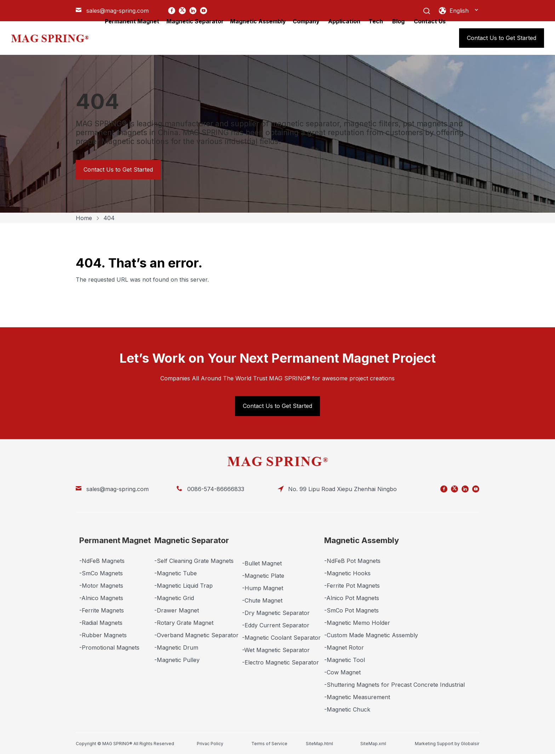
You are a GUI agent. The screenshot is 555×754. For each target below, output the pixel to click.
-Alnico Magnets (101, 598)
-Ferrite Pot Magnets (352, 585)
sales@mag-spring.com (117, 489)
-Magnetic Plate (263, 575)
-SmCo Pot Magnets (351, 610)
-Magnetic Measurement (357, 697)
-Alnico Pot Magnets (351, 598)
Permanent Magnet (115, 540)
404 (109, 217)
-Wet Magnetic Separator (276, 650)
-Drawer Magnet (176, 610)
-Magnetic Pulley (177, 659)
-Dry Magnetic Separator (276, 612)
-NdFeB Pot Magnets (352, 560)
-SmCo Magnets (101, 573)
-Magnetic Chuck (347, 709)
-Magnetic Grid (174, 598)
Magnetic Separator (191, 540)
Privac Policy (210, 743)
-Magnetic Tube (175, 573)
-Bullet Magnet (262, 563)
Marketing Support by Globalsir (447, 743)
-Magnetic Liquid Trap (183, 585)
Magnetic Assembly (361, 540)
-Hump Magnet (262, 588)
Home (84, 217)
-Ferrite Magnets (101, 610)
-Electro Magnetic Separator (280, 662)
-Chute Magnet (262, 600)
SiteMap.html (319, 743)
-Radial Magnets (100, 622)
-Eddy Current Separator (275, 625)
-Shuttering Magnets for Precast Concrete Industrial (394, 684)
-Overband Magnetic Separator (196, 635)
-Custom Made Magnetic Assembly (371, 635)
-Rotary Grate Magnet (183, 622)
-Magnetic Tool (344, 659)
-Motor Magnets (101, 585)
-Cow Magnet (342, 672)
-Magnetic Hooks (347, 573)
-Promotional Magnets (109, 647)
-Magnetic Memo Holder (357, 622)
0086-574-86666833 (215, 489)
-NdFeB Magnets (102, 560)
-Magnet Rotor (344, 647)
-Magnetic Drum (176, 647)
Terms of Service (269, 743)
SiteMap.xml (373, 743)
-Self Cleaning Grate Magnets (194, 560)
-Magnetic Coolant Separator (281, 637)
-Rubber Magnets (103, 635)
